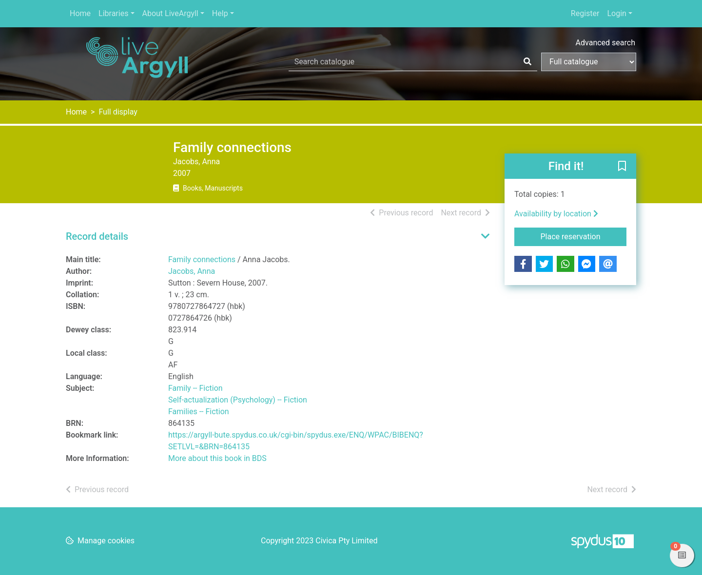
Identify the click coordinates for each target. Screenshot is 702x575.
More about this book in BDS (217, 458)
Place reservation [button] (584, 235)
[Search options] (588, 62)
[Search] (527, 62)
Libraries (113, 13)
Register (585, 13)
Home (80, 13)
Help (220, 13)
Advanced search (605, 42)
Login (616, 13)
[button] (622, 166)
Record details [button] (97, 236)
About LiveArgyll (170, 13)
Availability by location (556, 213)
